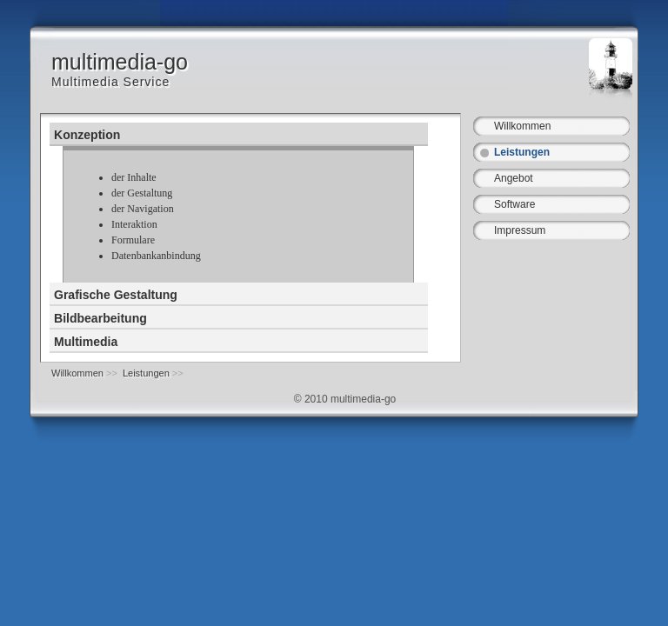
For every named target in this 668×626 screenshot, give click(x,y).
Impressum (519, 230)
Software (514, 204)
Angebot (513, 178)
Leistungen (522, 152)
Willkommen (522, 126)
